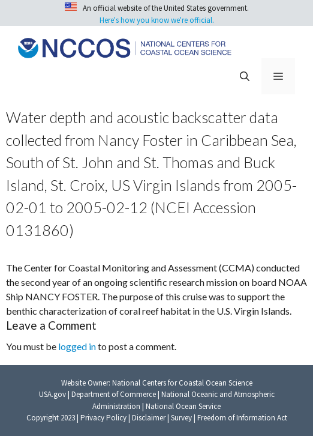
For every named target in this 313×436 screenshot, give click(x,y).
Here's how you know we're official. (157, 20)
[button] (244, 76)
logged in (77, 346)
